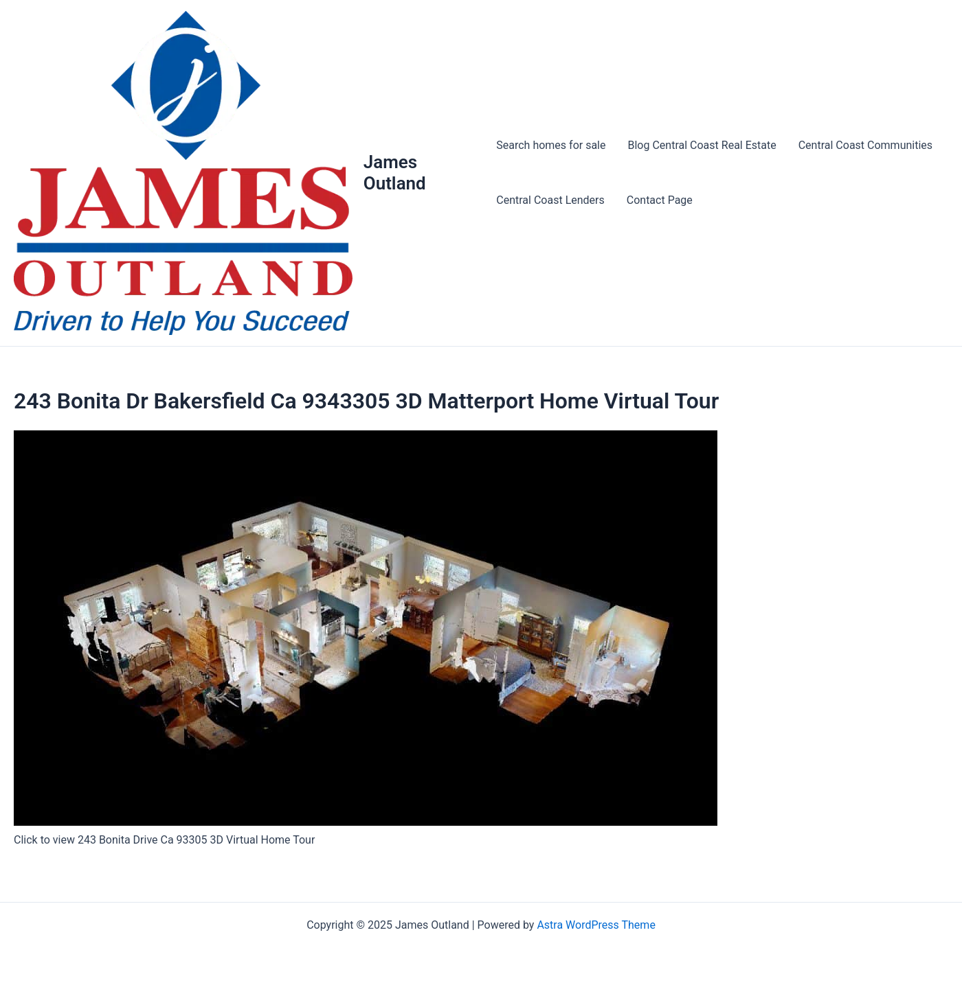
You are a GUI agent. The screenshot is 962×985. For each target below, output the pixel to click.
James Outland (394, 173)
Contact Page (660, 200)
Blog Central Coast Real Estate (702, 145)
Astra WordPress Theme (596, 924)
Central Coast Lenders (550, 200)
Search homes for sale (550, 145)
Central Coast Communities (865, 145)
